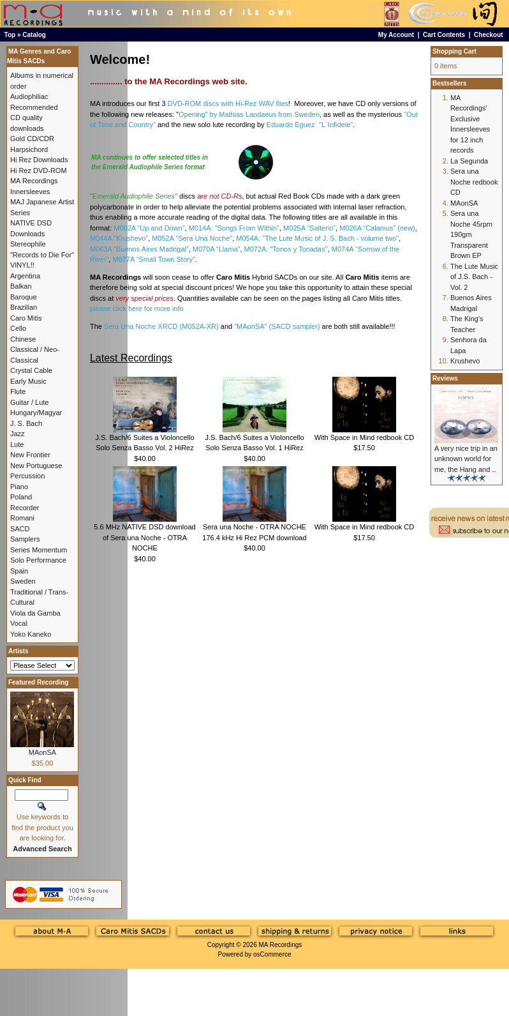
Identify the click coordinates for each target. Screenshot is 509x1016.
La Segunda (469, 161)
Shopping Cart (454, 51)
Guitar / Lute (29, 402)
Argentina (25, 276)
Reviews (445, 378)
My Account (396, 34)
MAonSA (42, 752)
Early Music (28, 381)
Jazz (17, 433)
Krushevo (465, 361)
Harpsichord (29, 149)
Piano (19, 486)
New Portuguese (36, 465)
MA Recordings (280, 944)
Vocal (18, 623)
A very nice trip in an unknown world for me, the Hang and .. (466, 458)
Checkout (488, 34)
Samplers (25, 539)
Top (10, 34)
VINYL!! (22, 265)
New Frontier (30, 455)
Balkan (21, 286)
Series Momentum (38, 550)
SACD (20, 529)
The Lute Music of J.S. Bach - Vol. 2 (474, 276)
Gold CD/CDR (32, 138)
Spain (19, 571)
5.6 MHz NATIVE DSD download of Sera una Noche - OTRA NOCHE (144, 537)
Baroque (23, 297)
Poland (21, 497)
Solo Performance (38, 560)
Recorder (24, 508)
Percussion (27, 476)
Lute (17, 444)
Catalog (34, 34)
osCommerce (272, 954)
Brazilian (23, 307)
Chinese (23, 339)
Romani (22, 518)
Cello (18, 328)
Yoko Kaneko (30, 634)
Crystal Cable (31, 370)
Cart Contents (444, 34)
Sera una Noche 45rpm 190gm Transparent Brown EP (471, 234)
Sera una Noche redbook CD (474, 181)
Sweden (23, 581)
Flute (18, 391)
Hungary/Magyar (36, 412)
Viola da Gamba (35, 613)
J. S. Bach (26, 423)
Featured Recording (38, 682)
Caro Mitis (26, 318)
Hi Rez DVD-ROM (38, 170)
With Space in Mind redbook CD (364, 437)
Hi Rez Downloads (39, 159)
